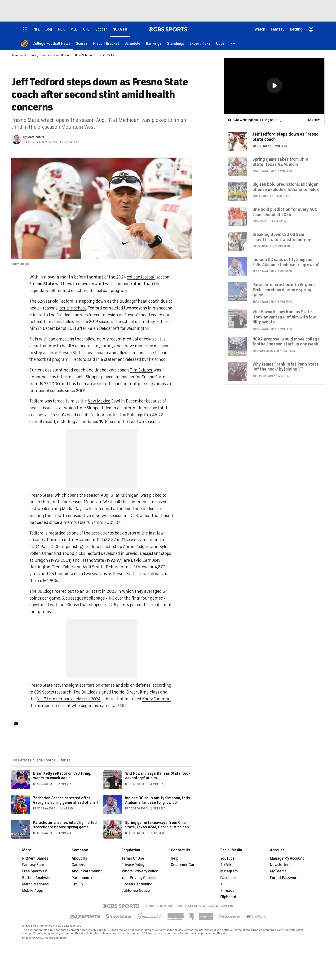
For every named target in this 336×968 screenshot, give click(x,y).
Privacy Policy (133, 864)
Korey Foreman (156, 699)
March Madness (35, 884)
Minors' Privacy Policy (139, 871)
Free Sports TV (34, 871)
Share (312, 120)
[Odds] (220, 43)
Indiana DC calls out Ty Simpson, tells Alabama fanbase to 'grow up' (157, 800)
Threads (227, 890)
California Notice (135, 890)
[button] (233, 43)
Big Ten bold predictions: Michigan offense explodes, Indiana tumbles (285, 186)
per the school (72, 308)
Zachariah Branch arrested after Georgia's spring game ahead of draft (66, 800)
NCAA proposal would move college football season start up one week (286, 341)
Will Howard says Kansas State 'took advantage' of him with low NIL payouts (284, 316)
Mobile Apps (32, 890)
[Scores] (81, 43)
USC (122, 705)
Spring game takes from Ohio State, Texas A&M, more (280, 161)
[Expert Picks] (200, 43)
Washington (137, 328)
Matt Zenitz (35, 137)
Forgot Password (284, 877)
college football (141, 277)
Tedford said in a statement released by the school (119, 359)
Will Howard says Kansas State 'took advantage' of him (157, 775)
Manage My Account (287, 858)
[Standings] (175, 43)
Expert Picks (106, 55)
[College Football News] (51, 43)
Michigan (130, 495)
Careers (78, 864)
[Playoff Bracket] (106, 43)
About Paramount (87, 871)
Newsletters (280, 864)
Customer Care (184, 864)
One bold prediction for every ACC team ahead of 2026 (284, 212)
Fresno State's (72, 352)
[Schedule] (132, 43)
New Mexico (99, 401)
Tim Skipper (141, 370)
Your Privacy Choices (139, 877)
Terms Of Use (132, 858)
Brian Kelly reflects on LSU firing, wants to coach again (62, 775)
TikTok (225, 864)
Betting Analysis (36, 877)
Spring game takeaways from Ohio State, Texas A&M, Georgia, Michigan (157, 825)
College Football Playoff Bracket (51, 55)
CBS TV (78, 884)
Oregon (41, 560)
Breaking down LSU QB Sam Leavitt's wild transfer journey (281, 237)
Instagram (229, 871)
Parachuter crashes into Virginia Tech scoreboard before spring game (65, 825)
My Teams (278, 871)
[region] (274, 85)
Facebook (228, 877)
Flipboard (228, 897)
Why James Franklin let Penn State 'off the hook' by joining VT (285, 366)
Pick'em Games (35, 858)
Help (174, 858)
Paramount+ (82, 877)
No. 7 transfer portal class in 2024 (69, 699)
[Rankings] (153, 43)
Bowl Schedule (84, 55)
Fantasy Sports (35, 864)
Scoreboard (18, 55)
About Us (79, 858)
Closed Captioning (136, 884)
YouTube (227, 858)
